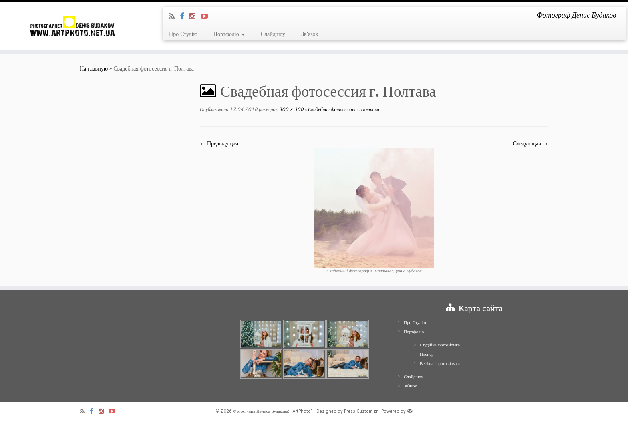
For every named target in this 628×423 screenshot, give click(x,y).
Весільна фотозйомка (440, 363)
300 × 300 (291, 109)
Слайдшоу (273, 34)
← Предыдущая (219, 143)
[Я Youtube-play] (207, 16)
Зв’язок (309, 34)
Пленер (427, 354)
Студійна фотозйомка (440, 345)
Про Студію (183, 34)
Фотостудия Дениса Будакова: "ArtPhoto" (273, 411)
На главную (94, 68)
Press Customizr (361, 411)
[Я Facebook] (184, 16)
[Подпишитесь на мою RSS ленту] (174, 16)
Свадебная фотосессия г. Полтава (343, 109)
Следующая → (530, 143)
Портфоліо (229, 34)
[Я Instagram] (195, 16)
